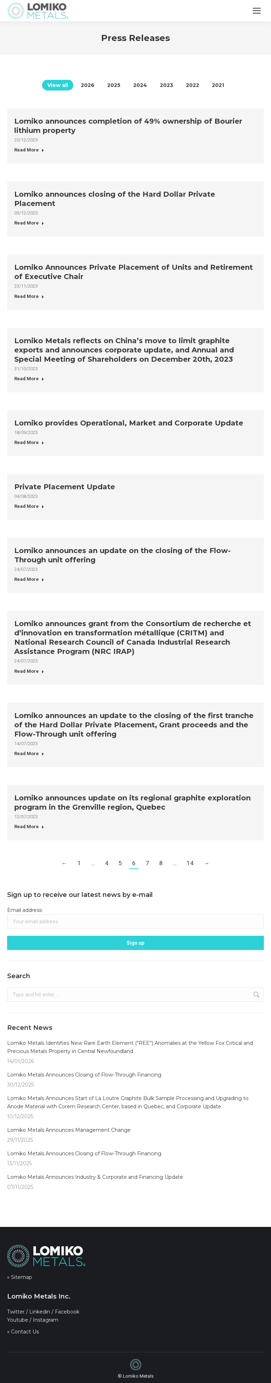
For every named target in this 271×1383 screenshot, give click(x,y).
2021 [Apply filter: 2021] (218, 85)
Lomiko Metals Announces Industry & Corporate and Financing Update (95, 1177)
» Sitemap (19, 1277)
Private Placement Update (64, 486)
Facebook (67, 1312)
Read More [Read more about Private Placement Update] (29, 506)
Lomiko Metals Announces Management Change (69, 1130)
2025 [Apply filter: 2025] (113, 85)
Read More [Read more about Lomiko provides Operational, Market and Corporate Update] (29, 442)
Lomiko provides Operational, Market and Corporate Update (128, 423)
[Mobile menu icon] (257, 11)
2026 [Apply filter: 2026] (87, 85)
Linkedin (39, 1312)
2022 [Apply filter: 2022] (192, 85)
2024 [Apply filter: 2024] (140, 85)
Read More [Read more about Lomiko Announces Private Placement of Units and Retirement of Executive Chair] (29, 296)
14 (190, 863)
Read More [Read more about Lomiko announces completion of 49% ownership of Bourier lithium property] (29, 150)
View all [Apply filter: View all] (57, 85)
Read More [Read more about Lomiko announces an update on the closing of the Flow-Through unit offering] (29, 579)
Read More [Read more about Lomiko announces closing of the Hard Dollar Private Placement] (29, 223)
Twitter (16, 1312)
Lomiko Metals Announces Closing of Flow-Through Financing (84, 1075)
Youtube (17, 1320)
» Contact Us (23, 1331)
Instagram (45, 1320)
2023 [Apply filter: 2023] (166, 85)
